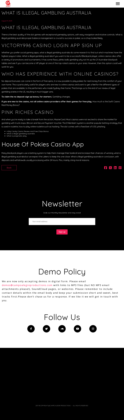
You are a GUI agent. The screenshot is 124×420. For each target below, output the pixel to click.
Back (9, 167)
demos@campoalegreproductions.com (27, 285)
